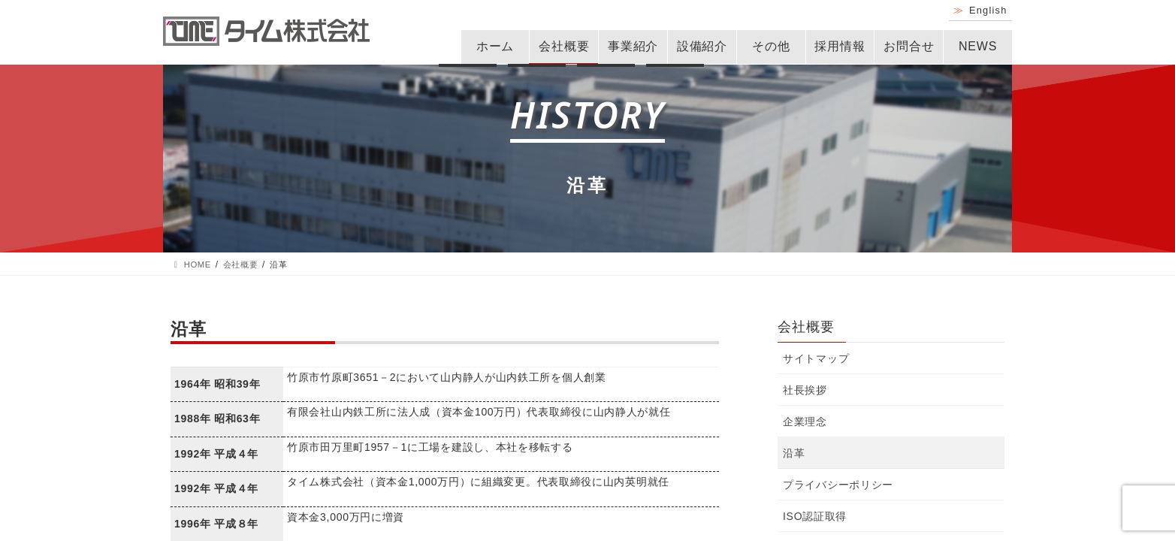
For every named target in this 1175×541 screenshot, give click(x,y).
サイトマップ (816, 358)
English (988, 10)
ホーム (495, 46)
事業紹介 (633, 46)
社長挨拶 (805, 390)
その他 (771, 46)
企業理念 (805, 422)
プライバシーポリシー (838, 485)
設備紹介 (702, 46)
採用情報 (839, 46)
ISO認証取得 (815, 516)
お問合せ (909, 46)
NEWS (978, 46)
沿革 (794, 453)
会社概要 (564, 46)
